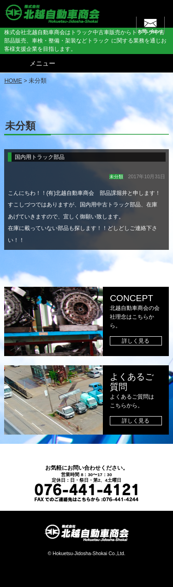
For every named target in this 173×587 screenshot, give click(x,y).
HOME (13, 80)
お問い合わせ (150, 31)
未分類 (116, 176)
